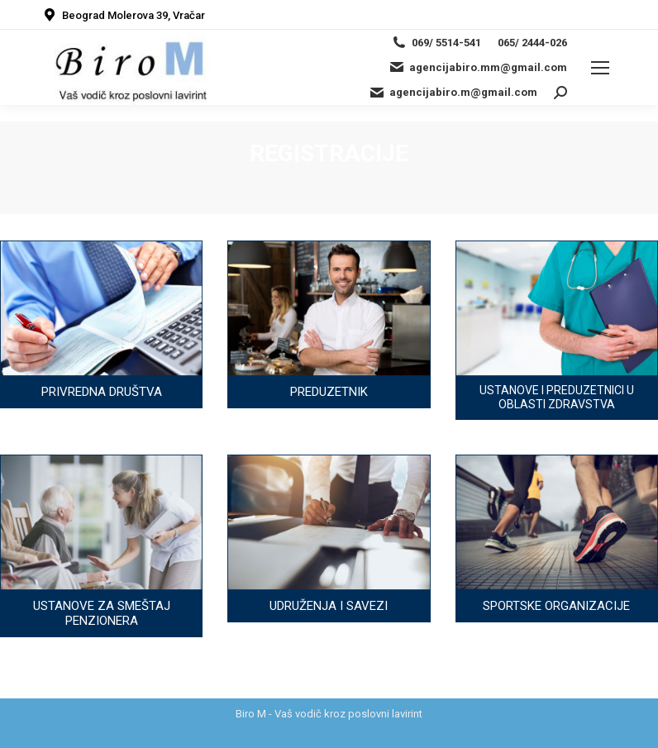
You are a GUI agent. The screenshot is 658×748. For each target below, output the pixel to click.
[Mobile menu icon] (600, 67)
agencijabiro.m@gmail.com (453, 92)
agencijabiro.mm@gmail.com (478, 67)
